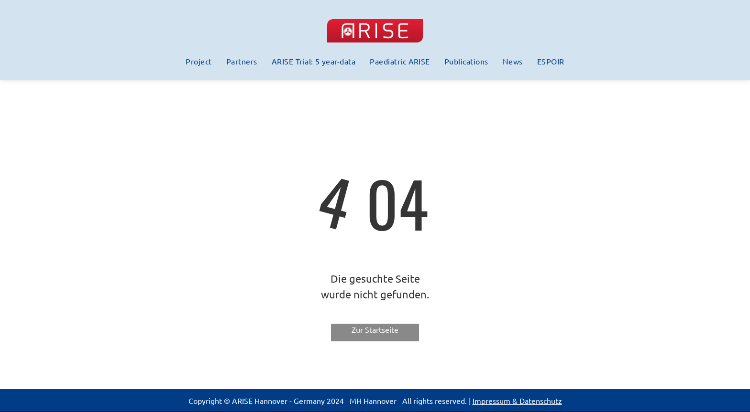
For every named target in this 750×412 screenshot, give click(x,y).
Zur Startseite (375, 329)
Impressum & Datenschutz (517, 400)
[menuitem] (198, 61)
